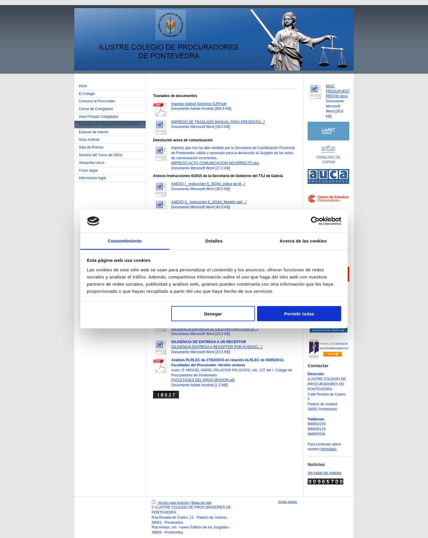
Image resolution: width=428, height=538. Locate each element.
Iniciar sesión (287, 501)
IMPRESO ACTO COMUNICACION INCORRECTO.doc (215, 163)
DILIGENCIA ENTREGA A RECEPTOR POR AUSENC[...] (216, 347)
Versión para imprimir (171, 502)
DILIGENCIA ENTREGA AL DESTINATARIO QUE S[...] (214, 329)
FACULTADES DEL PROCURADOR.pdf (203, 380)
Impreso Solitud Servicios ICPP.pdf (198, 104)
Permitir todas (299, 313)
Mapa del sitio (201, 502)
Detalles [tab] (214, 240)
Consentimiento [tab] (125, 240)
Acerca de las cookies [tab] (303, 240)
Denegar (213, 313)
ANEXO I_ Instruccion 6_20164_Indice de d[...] (208, 184)
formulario (328, 449)
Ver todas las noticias (324, 473)
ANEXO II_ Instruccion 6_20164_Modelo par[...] (208, 202)
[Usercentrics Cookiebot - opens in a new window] (315, 221)
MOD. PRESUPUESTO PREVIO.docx (339, 91)
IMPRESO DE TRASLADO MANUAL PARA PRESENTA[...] (218, 122)
